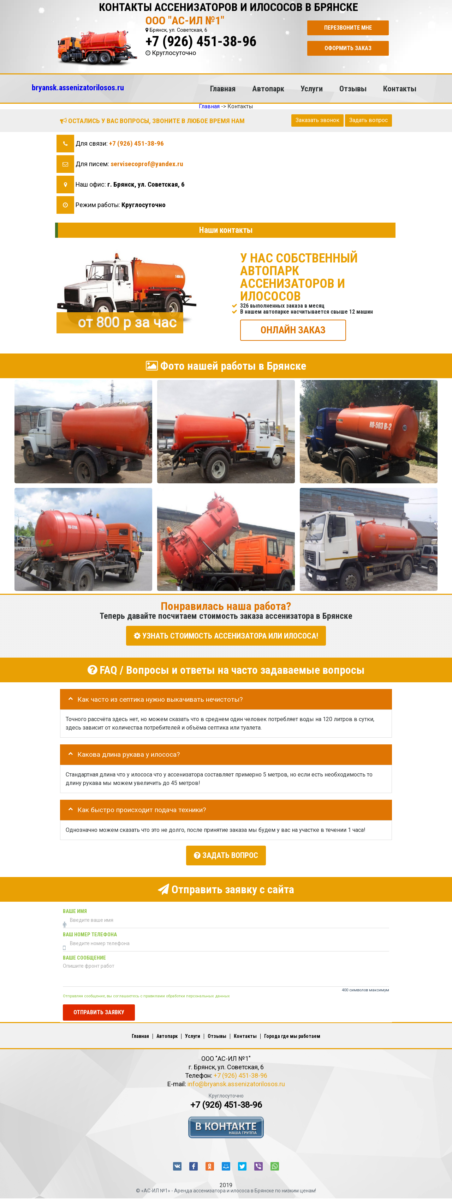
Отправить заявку (98, 1011)
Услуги (312, 88)
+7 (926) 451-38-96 (200, 41)
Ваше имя (75, 910)
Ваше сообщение (84, 957)
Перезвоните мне (348, 27)
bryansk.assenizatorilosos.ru (78, 87)
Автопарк (268, 88)
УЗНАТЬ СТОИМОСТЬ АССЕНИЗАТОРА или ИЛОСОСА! (226, 635)
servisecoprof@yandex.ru (147, 164)
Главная (223, 88)
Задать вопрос (368, 120)
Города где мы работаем (292, 1035)
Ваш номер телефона (90, 933)
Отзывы (353, 88)
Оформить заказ (348, 48)
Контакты (399, 88)
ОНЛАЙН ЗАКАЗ (293, 329)
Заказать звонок (317, 120)
